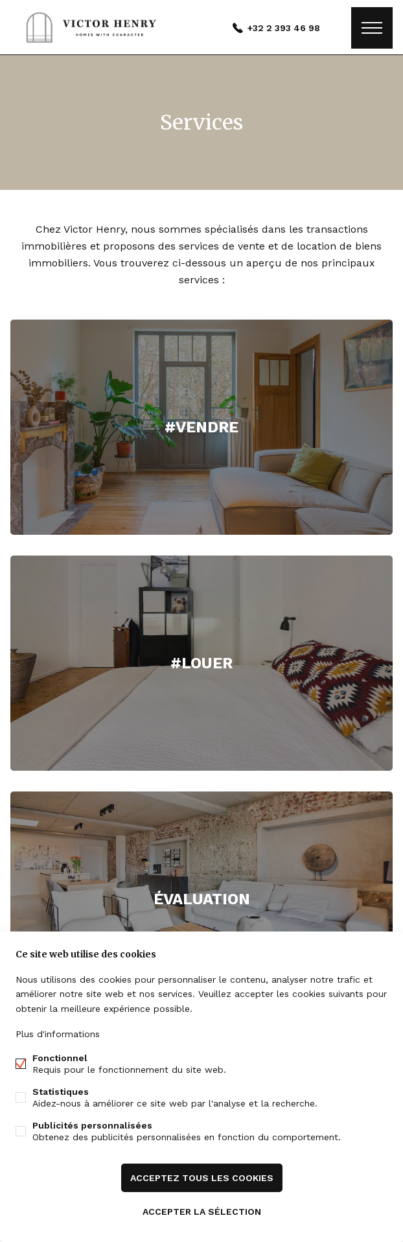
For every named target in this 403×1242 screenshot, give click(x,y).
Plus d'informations (58, 1034)
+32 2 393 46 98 (284, 28)
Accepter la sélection (202, 1211)
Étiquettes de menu (372, 28)
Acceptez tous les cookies (201, 1178)
